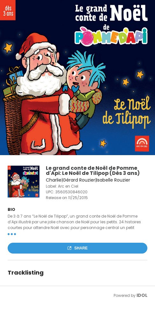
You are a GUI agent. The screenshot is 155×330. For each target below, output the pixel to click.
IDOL (142, 295)
